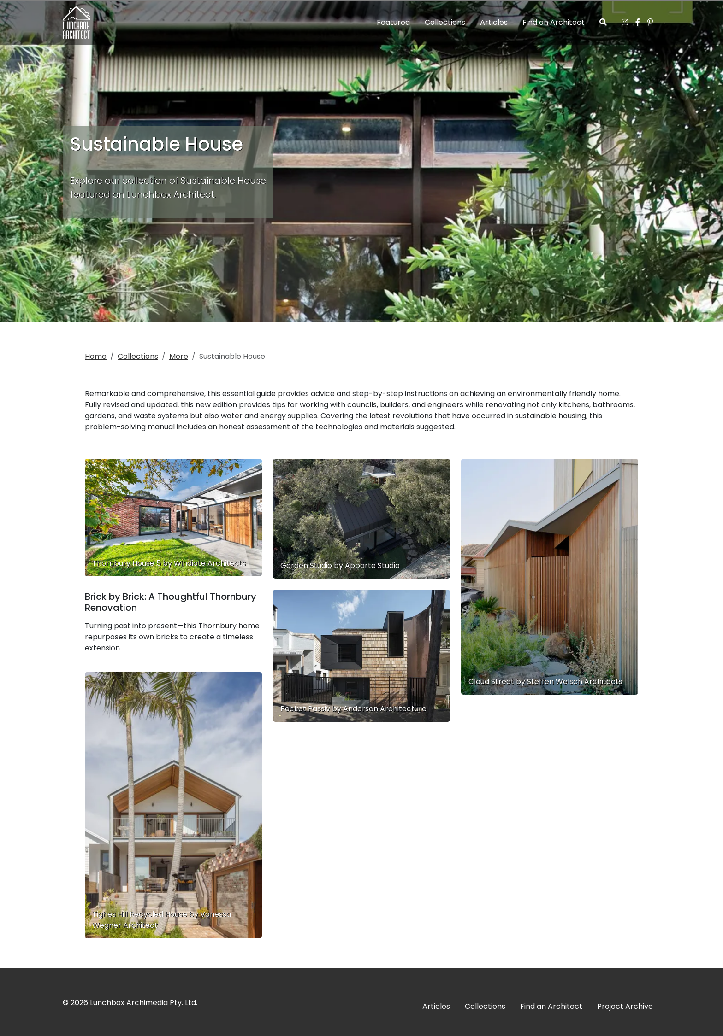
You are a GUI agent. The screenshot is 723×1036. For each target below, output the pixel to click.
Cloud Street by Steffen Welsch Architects (545, 681)
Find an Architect (553, 22)
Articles (494, 22)
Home (96, 356)
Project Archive (625, 1006)
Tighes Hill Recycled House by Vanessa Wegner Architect (161, 920)
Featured (393, 22)
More (178, 356)
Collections (445, 22)
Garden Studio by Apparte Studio (340, 565)
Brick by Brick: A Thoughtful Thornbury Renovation (170, 602)
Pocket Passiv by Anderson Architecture (353, 708)
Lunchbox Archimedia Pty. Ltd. (143, 1002)
